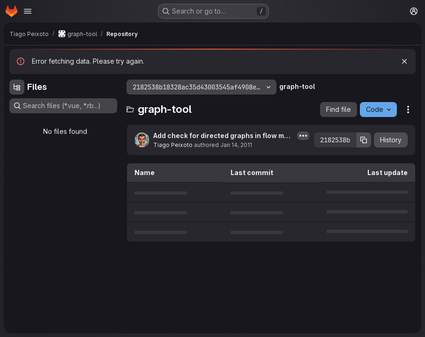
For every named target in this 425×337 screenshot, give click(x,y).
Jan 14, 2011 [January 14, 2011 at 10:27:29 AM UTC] (236, 144)
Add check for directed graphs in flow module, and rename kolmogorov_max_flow (222, 136)
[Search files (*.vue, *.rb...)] (63, 105)
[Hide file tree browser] (16, 87)
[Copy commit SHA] (363, 139)
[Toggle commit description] (303, 136)
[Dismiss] (404, 61)
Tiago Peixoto (173, 144)
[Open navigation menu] (27, 11)
